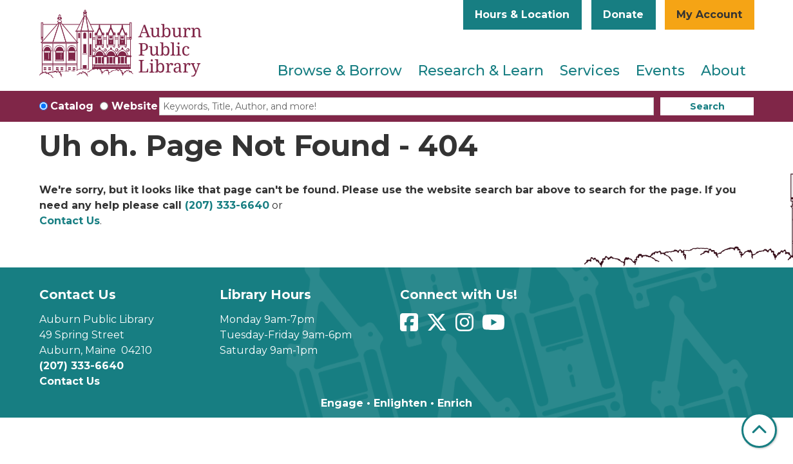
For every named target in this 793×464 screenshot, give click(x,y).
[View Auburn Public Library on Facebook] (410, 326)
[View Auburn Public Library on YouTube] (495, 326)
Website (134, 106)
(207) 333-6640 (227, 205)
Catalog (71, 106)
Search (707, 106)
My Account (709, 14)
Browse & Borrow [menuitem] (340, 70)
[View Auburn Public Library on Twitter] (438, 326)
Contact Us (69, 221)
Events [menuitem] (660, 70)
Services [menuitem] (590, 70)
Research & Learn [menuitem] (481, 70)
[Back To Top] (759, 430)
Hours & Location (522, 14)
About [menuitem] (723, 70)
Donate (623, 14)
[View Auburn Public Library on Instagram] (466, 326)
